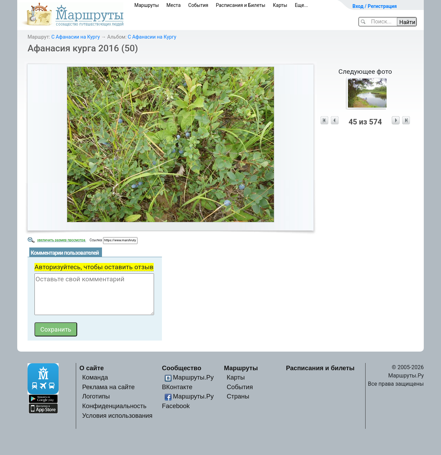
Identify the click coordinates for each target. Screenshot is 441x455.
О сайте (92, 368)
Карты (280, 5)
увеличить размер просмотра (61, 240)
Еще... (301, 5)
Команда (95, 377)
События (198, 5)
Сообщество (181, 368)
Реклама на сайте (108, 387)
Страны (238, 396)
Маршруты (146, 5)
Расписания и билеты (320, 368)
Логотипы (96, 396)
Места (173, 5)
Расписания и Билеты (240, 5)
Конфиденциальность (114, 406)
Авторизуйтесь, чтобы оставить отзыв (94, 267)
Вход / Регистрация (374, 6)
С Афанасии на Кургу (75, 37)
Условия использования (117, 415)
